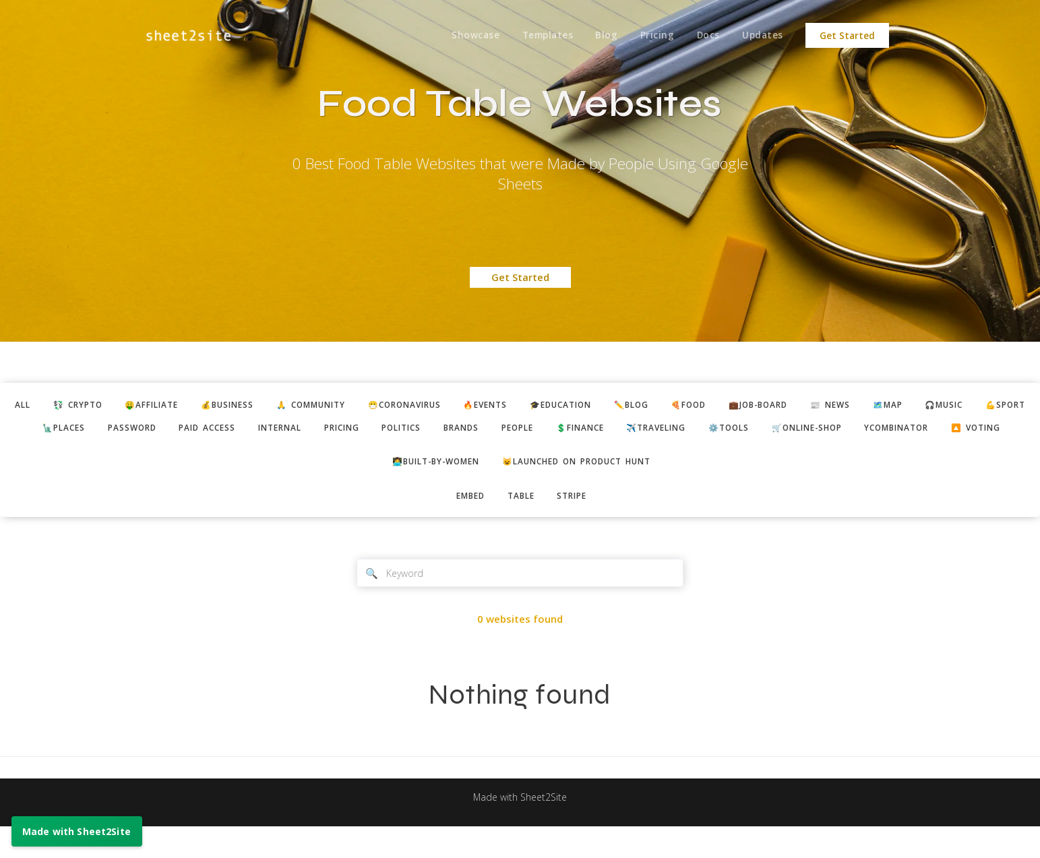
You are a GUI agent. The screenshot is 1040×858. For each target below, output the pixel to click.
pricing (477, 429)
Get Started (847, 36)
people (669, 429)
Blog (600, 36)
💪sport (108, 429)
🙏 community (360, 405)
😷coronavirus (462, 405)
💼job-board (846, 405)
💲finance (737, 429)
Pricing (653, 36)
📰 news (924, 405)
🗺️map (986, 405)
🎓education (632, 405)
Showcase (465, 36)
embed (466, 524)
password (250, 429)
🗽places (177, 429)
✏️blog (708, 405)
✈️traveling (820, 429)
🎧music (42, 429)
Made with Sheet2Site (520, 829)
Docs (705, 36)
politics (543, 429)
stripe (576, 524)
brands (608, 429)
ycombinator (482, 454)
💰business (269, 405)
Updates (762, 36)
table (521, 524)
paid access (331, 429)
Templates (539, 36)
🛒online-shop (983, 429)
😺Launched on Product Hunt (582, 489)
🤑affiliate (187, 405)
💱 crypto (106, 405)
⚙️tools (899, 429)
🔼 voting (569, 454)
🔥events (550, 405)
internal (409, 429)
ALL (46, 405)
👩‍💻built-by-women (428, 489)
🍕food (771, 405)
